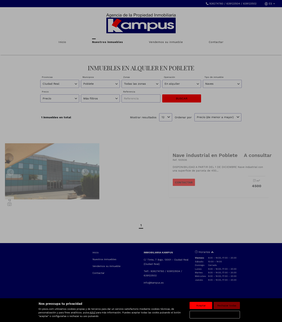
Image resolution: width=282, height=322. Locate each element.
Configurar (215, 314)
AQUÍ (92, 312)
